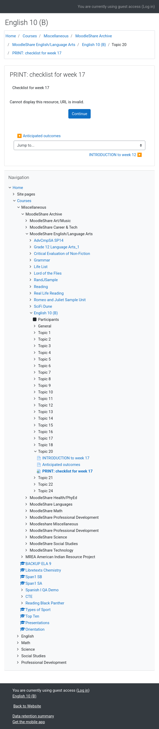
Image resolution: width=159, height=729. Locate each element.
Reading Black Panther (44, 603)
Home (11, 36)
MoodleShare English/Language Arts (43, 44)
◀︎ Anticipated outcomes (39, 136)
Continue (79, 113)
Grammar (42, 260)
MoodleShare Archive (93, 36)
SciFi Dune (43, 306)
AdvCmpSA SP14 (48, 240)
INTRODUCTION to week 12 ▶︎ (115, 154)
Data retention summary (33, 716)
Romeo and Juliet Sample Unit (60, 299)
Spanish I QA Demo (42, 590)
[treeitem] (79, 188)
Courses (30, 36)
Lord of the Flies (47, 273)
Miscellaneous (56, 36)
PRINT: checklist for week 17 (36, 53)
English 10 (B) (94, 44)
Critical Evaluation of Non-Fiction (62, 253)
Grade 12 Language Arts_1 (56, 247)
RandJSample (46, 280)
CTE (29, 596)
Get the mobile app (29, 722)
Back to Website (27, 706)
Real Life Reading (49, 293)
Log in (148, 6)
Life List (41, 266)
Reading (41, 286)
